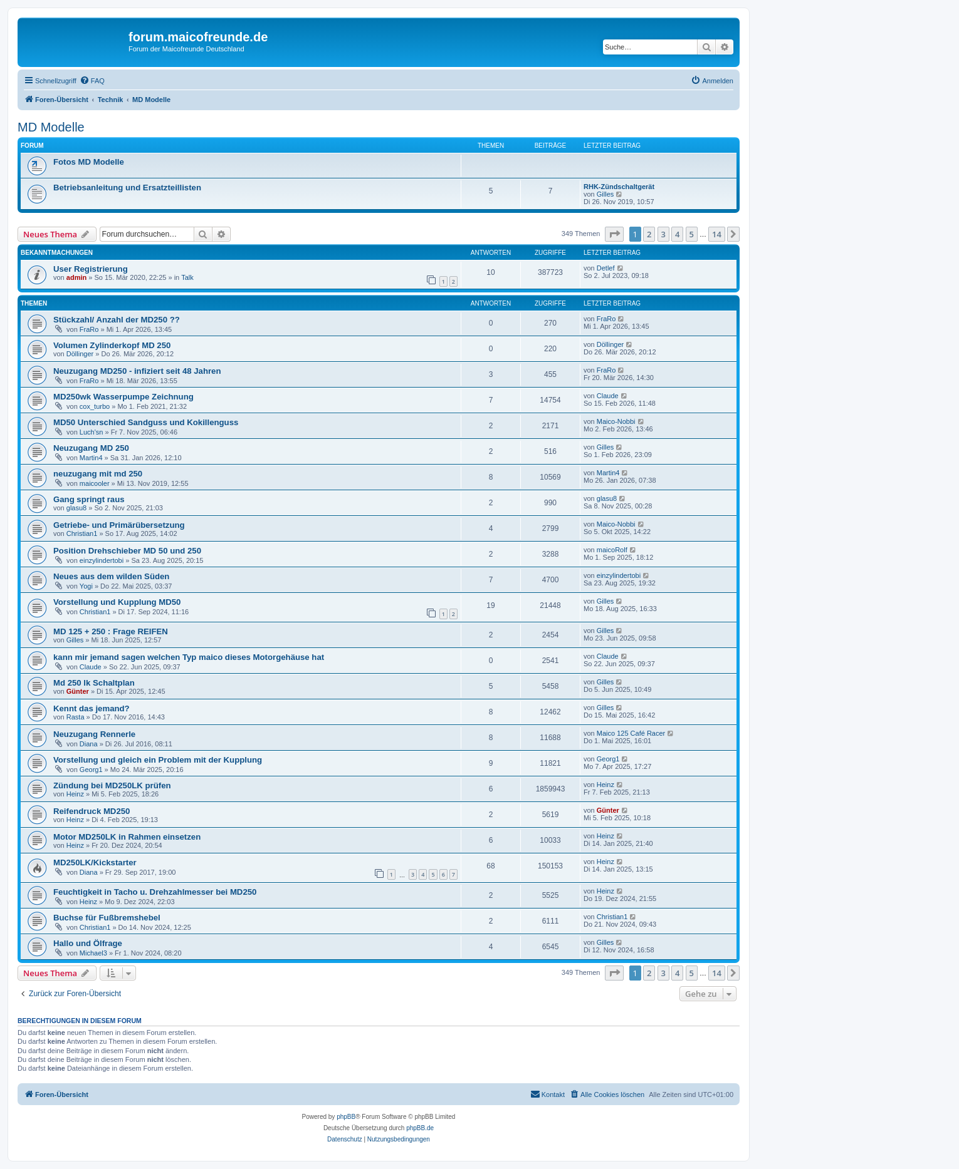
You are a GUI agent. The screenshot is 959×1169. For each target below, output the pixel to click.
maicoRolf (612, 550)
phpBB (346, 1116)
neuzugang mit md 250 (97, 473)
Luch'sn (91, 432)
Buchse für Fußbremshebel (106, 917)
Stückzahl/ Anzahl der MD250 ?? (116, 319)
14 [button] (716, 234)
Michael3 (93, 953)
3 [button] (663, 234)
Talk (187, 277)
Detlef (606, 268)
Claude (608, 395)
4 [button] (677, 234)
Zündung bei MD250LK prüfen (112, 785)
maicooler (95, 483)
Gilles (605, 194)
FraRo (89, 329)
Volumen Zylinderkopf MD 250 (111, 345)
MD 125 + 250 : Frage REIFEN (110, 631)
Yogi (86, 586)
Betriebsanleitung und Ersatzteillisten (127, 187)
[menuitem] (92, 80)
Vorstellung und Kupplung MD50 (117, 602)
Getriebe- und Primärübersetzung (119, 525)
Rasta (75, 717)
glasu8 (76, 508)
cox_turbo (95, 406)
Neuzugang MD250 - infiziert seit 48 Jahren (137, 371)
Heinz (75, 794)
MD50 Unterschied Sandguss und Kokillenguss (145, 422)
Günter (77, 691)
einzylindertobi (101, 560)
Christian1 (82, 533)
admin (76, 277)
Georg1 (91, 769)
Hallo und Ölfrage (87, 943)
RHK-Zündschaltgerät (619, 186)
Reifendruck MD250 (91, 811)
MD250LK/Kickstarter (95, 862)
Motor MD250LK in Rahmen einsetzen (127, 837)
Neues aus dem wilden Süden (111, 576)
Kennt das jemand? (91, 708)
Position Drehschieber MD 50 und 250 (127, 550)
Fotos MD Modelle (88, 162)
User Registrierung (90, 269)
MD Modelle (51, 127)
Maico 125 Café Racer (631, 733)
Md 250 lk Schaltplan (94, 682)
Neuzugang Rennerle (94, 734)
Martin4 (91, 457)
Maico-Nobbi (616, 421)
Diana (89, 744)
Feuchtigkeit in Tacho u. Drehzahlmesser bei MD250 (154, 892)
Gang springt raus (89, 499)
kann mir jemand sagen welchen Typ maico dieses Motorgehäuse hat (188, 657)
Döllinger (79, 354)
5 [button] (691, 234)
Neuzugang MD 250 (91, 448)
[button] (614, 234)
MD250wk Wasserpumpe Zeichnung (123, 396)
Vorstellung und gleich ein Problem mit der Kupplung (157, 760)
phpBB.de (420, 1128)
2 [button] (649, 234)
